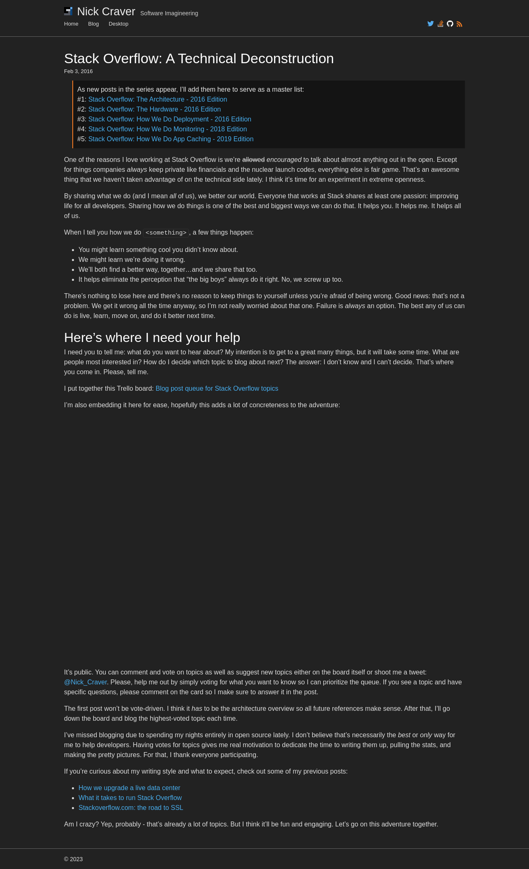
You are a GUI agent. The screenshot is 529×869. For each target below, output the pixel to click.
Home (71, 24)
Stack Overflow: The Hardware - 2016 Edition (154, 109)
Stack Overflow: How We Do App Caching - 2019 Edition (171, 138)
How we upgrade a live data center (129, 787)
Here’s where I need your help (152, 336)
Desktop (119, 24)
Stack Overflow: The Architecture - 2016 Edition (157, 99)
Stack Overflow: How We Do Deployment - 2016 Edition (170, 119)
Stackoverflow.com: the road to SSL (131, 806)
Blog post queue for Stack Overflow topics (216, 387)
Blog (93, 24)
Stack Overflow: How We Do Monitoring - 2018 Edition (167, 129)
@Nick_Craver (85, 681)
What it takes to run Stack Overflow (130, 796)
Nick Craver (131, 11)
